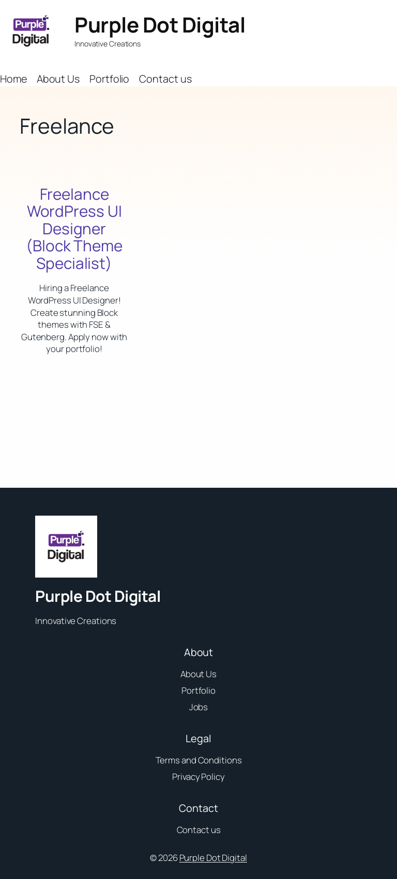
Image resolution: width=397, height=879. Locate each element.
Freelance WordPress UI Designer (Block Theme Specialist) (74, 228)
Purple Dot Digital (159, 24)
